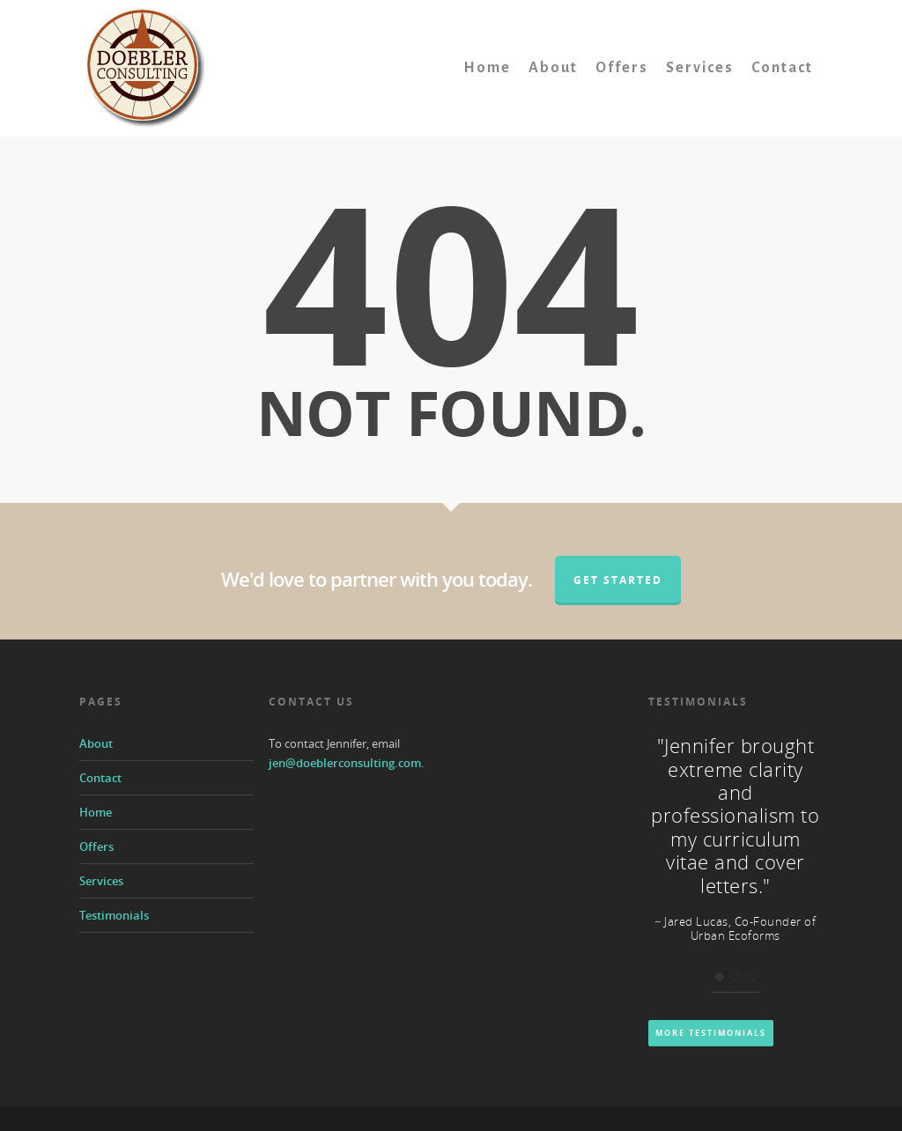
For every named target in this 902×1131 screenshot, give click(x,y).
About (553, 68)
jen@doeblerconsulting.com (345, 763)
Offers (621, 68)
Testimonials (114, 915)
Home (487, 68)
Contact (782, 68)
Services (700, 68)
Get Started (617, 580)
